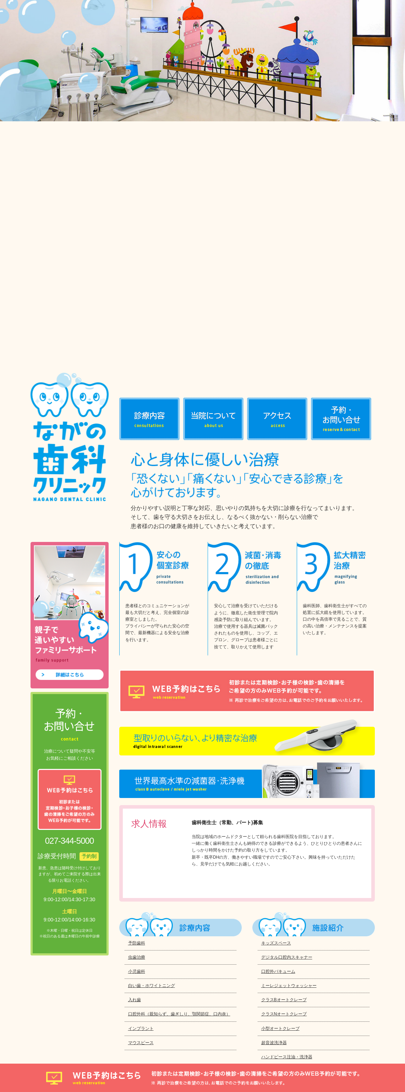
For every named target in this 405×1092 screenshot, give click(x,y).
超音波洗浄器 (274, 759)
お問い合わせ (341, 135)
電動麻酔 (269, 816)
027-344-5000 (113, 954)
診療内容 (149, 135)
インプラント (141, 745)
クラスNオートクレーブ (284, 730)
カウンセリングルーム (282, 873)
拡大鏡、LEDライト (280, 802)
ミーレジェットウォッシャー (289, 702)
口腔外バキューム (278, 688)
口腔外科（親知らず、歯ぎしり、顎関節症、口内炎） (179, 730)
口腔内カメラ (274, 859)
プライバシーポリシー (57, 1044)
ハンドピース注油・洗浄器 (286, 773)
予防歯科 (136, 659)
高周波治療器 (274, 830)
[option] (202, 60)
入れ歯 (134, 716)
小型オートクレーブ (280, 745)
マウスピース (141, 759)
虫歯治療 (136, 673)
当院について (213, 135)
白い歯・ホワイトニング (151, 702)
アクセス (277, 135)
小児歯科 (136, 688)
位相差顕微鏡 (274, 844)
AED (265, 887)
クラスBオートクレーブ (284, 716)
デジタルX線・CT (278, 787)
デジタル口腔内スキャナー (286, 673)
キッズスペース (276, 659)
